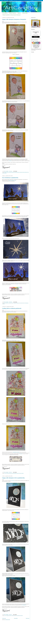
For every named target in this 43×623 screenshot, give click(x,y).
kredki (17, 473)
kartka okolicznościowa (16, 172)
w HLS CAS (12, 480)
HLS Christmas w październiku (10, 177)
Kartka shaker (21, 172)
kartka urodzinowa (25, 172)
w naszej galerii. (21, 453)
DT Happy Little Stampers (11, 172)
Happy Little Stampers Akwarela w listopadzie (14, 19)
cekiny (7, 172)
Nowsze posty (4, 618)
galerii (17, 283)
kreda (28, 172)
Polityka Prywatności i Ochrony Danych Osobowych (11, 14)
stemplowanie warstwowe (20, 615)
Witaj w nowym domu (34, 19)
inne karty (10, 160)
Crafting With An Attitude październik (11, 308)
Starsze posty (27, 618)
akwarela (5, 172)
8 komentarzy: (10, 614)
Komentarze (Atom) (7, 619)
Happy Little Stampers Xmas (12, 180)
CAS (4, 615)
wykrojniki (22, 473)
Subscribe (35, 36)
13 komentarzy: (10, 171)
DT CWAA (5, 473)
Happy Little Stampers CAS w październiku (13, 478)
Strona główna (16, 618)
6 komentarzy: (10, 472)
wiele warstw (19, 473)
